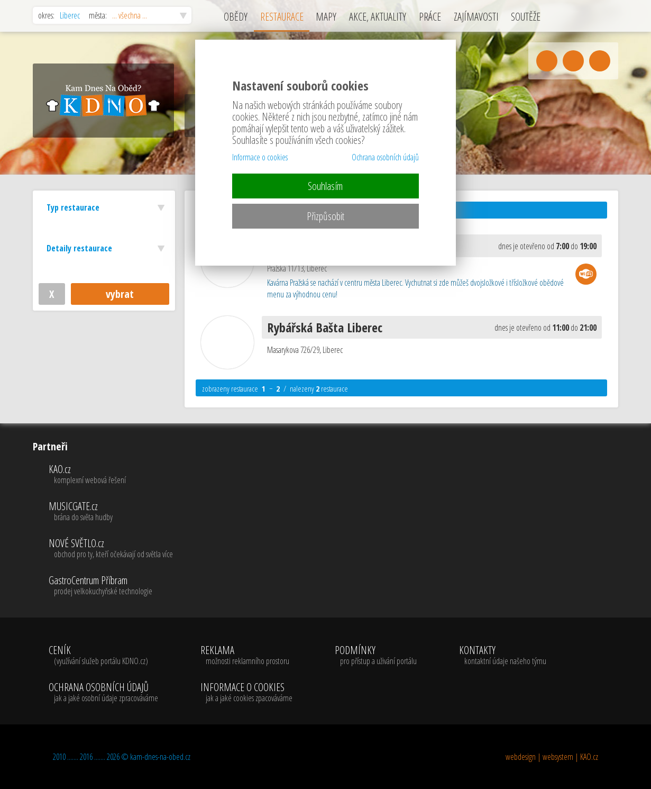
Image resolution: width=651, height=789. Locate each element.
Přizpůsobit (325, 216)
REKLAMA (246, 655)
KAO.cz (111, 474)
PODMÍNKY (376, 655)
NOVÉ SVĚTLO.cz (111, 548)
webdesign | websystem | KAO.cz (552, 757)
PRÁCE (430, 17)
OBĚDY (235, 17)
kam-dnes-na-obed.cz (160, 757)
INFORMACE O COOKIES (246, 692)
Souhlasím (325, 186)
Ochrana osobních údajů (385, 157)
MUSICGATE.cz (111, 511)
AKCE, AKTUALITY (377, 17)
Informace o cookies (260, 157)
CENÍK (103, 655)
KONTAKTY (502, 655)
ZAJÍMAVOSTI (476, 17)
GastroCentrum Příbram (111, 585)
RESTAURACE (282, 17)
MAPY (326, 17)
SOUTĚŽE (525, 17)
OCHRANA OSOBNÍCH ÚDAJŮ (103, 692)
